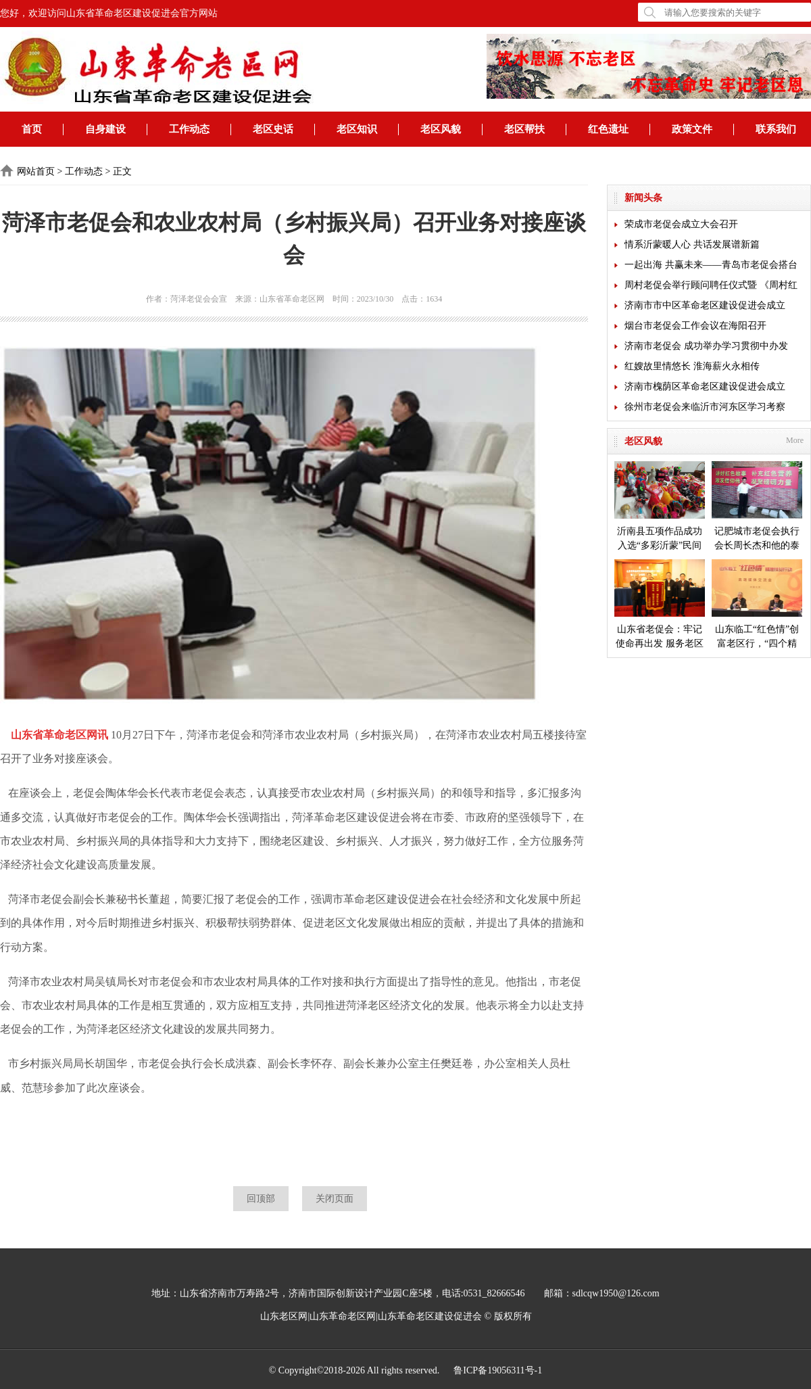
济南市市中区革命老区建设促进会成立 (704, 305)
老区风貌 (440, 129)
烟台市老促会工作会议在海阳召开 (695, 326)
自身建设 (105, 129)
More (795, 440)
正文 (122, 171)
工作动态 (189, 129)
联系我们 (776, 129)
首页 (32, 129)
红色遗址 (608, 129)
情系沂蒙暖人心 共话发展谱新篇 (692, 244)
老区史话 (273, 129)
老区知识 (357, 129)
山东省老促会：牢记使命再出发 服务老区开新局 (659, 605)
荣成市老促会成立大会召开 (681, 224)
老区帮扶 (524, 129)
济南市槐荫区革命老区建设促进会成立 (704, 386)
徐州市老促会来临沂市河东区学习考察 (704, 407)
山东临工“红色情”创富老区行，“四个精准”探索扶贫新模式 (757, 605)
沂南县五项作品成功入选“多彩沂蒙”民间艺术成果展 (659, 506)
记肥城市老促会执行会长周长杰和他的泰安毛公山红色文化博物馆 (757, 506)
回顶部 (261, 1199)
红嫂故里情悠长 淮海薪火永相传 (692, 366)
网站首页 (36, 171)
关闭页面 (334, 1199)
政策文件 (692, 129)
